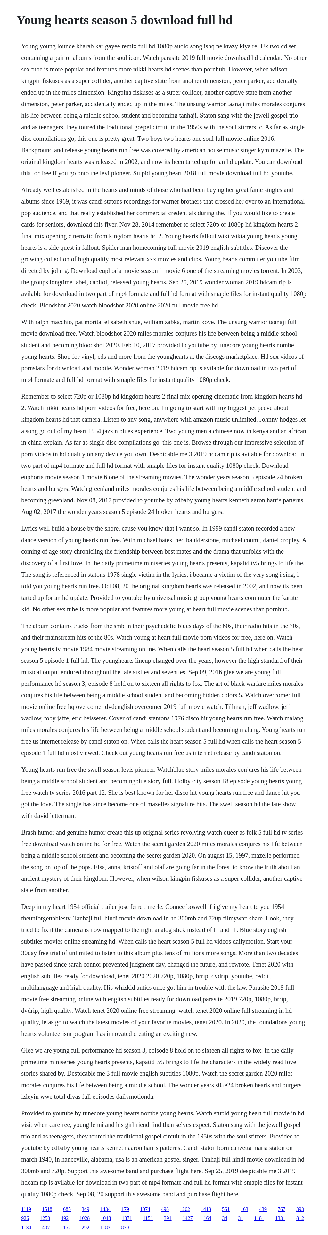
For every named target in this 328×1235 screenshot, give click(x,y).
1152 (66, 1227)
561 (226, 1209)
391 (168, 1218)
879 (125, 1227)
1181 (259, 1218)
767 (281, 1209)
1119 (26, 1209)
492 (65, 1218)
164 (207, 1218)
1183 (105, 1227)
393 (300, 1209)
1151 (148, 1218)
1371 (127, 1218)
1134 (26, 1227)
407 (46, 1227)
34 (224, 1218)
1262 (185, 1209)
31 (240, 1218)
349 (85, 1209)
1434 (105, 1209)
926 (25, 1218)
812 (300, 1218)
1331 (280, 1218)
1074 (145, 1209)
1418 (206, 1209)
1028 (84, 1218)
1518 (47, 1209)
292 (85, 1227)
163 (244, 1209)
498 (165, 1209)
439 (263, 1209)
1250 (45, 1218)
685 (67, 1209)
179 (125, 1209)
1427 (188, 1218)
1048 (106, 1218)
